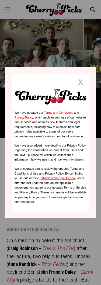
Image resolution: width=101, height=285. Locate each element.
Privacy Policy (24, 117)
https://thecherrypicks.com (58, 178)
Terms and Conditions (58, 112)
